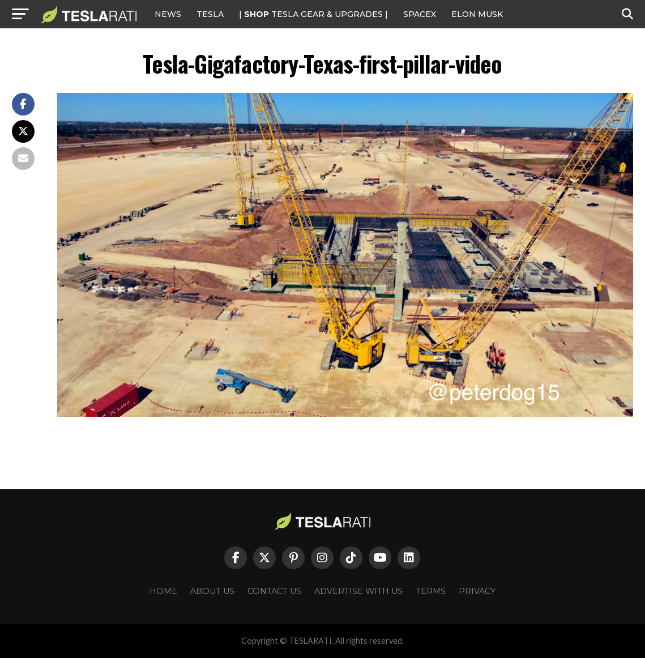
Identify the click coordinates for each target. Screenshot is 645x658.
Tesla (210, 14)
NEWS (168, 14)
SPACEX (419, 14)
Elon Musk (477, 14)
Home (163, 591)
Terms (431, 591)
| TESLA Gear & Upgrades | (313, 14)
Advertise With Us (358, 591)
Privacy (477, 591)
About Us (212, 591)
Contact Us (274, 591)
